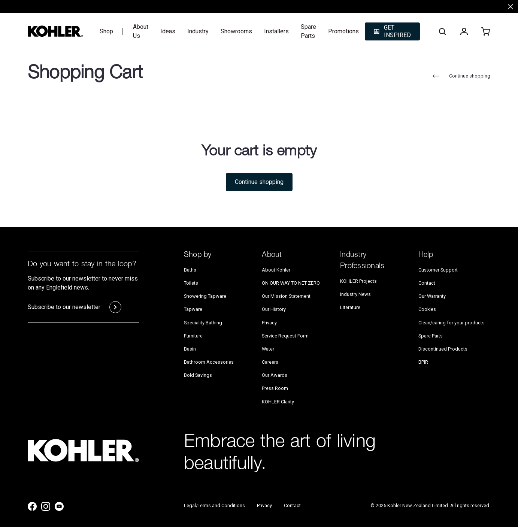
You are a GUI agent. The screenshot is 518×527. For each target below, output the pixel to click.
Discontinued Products (442, 349)
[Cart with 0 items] (485, 31)
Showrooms (236, 31)
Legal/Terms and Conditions (214, 505)
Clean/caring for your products (451, 322)
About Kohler (276, 270)
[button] (392, 31)
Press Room (275, 388)
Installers (276, 31)
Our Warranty (432, 296)
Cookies (427, 309)
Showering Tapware (205, 296)
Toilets (191, 283)
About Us (140, 31)
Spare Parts (308, 31)
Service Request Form (285, 336)
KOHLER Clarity (278, 402)
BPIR (423, 362)
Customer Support (438, 270)
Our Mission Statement (286, 296)
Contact (426, 283)
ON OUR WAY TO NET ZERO (291, 283)
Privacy (269, 322)
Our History (274, 309)
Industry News (355, 294)
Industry (198, 31)
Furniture (193, 336)
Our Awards (274, 375)
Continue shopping (460, 76)
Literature (350, 307)
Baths (190, 270)
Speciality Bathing (203, 322)
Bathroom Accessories (209, 362)
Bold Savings (198, 375)
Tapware (193, 309)
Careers (270, 362)
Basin (190, 349)
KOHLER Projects (358, 281)
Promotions (343, 31)
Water (268, 349)
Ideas (167, 31)
